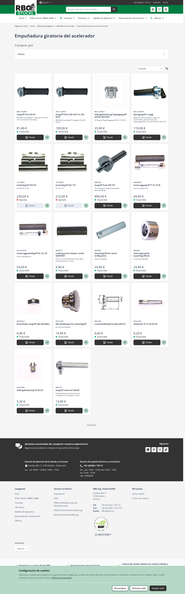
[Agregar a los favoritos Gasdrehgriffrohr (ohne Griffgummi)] (125, 276)
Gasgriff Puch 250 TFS (105, 185)
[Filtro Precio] (91, 54)
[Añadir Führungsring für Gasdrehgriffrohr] (146, 276)
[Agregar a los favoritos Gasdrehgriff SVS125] (47, 205)
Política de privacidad (61, 577)
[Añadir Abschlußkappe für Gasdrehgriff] (69, 342)
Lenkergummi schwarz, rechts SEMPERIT (70, 254)
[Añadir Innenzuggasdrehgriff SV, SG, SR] (30, 276)
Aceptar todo (158, 588)
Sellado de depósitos (104, 18)
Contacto (156, 2)
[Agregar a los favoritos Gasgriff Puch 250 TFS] (125, 205)
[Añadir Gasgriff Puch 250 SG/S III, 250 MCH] (69, 137)
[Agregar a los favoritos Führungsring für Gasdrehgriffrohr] (163, 276)
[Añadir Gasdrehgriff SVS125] (30, 205)
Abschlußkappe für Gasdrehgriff (71, 324)
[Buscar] (114, 9)
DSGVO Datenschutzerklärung (68, 510)
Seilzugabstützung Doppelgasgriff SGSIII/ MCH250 (110, 115)
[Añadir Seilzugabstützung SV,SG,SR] (30, 410)
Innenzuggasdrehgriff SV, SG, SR (32, 253)
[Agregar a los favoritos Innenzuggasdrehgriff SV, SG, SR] (47, 276)
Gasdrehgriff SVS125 (26, 185)
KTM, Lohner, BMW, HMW (43, 18)
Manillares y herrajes (65, 26)
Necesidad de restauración (133, 18)
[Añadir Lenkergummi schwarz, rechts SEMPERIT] (69, 276)
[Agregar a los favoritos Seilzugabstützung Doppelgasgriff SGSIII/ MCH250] (125, 137)
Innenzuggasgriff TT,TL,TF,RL (147, 185)
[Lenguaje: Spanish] (45, 2)
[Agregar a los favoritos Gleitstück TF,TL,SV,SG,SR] (163, 342)
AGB (56, 498)
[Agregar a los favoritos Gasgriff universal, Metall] (86, 410)
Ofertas (157, 18)
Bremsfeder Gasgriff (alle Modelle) (33, 324)
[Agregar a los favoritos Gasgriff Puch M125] (47, 137)
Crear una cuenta (140, 498)
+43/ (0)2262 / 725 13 (142, 2)
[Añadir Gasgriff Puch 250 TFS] (108, 205)
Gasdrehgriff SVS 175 (66, 185)
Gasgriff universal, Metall (67, 390)
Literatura (84, 18)
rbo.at (165, 2)
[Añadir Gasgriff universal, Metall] (69, 410)
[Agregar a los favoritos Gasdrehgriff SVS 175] (86, 205)
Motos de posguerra (45, 26)
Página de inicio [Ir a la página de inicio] (21, 26)
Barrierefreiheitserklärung (66, 514)
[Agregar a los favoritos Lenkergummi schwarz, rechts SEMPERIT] (86, 276)
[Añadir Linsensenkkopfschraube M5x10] (108, 342)
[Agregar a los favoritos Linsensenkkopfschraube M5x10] (125, 342)
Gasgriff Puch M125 (26, 114)
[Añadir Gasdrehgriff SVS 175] (69, 205)
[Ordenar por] (150, 68)
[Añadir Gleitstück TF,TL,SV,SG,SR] (146, 342)
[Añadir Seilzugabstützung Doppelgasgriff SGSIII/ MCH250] (108, 137)
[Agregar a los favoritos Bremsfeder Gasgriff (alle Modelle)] (47, 342)
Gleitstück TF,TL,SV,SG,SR (145, 324)
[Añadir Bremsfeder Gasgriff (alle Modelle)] (30, 342)
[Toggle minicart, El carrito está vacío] (165, 9)
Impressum (59, 493)
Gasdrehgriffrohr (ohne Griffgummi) (106, 254)
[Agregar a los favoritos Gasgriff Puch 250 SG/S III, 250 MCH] (86, 137)
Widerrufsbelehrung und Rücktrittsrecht (65, 504)
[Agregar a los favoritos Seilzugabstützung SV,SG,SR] (47, 410)
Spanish (20, 548)
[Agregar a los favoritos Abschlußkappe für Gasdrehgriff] (86, 342)
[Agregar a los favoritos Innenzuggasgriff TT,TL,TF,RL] (163, 205)
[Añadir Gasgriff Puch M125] (30, 137)
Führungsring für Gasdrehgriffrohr (141, 254)
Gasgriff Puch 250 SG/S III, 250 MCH (70, 115)
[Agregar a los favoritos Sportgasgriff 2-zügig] (163, 137)
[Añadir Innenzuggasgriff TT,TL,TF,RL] (146, 205)
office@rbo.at (107, 511)
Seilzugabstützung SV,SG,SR (30, 390)
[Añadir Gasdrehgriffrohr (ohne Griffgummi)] (108, 276)
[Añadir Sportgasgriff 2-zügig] (146, 137)
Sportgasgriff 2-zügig (143, 114)
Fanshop (67, 18)
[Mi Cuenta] (152, 9)
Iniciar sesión (138, 493)
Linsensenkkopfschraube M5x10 (110, 324)
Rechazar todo (139, 588)
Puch (23, 18)
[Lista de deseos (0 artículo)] (159, 9)
